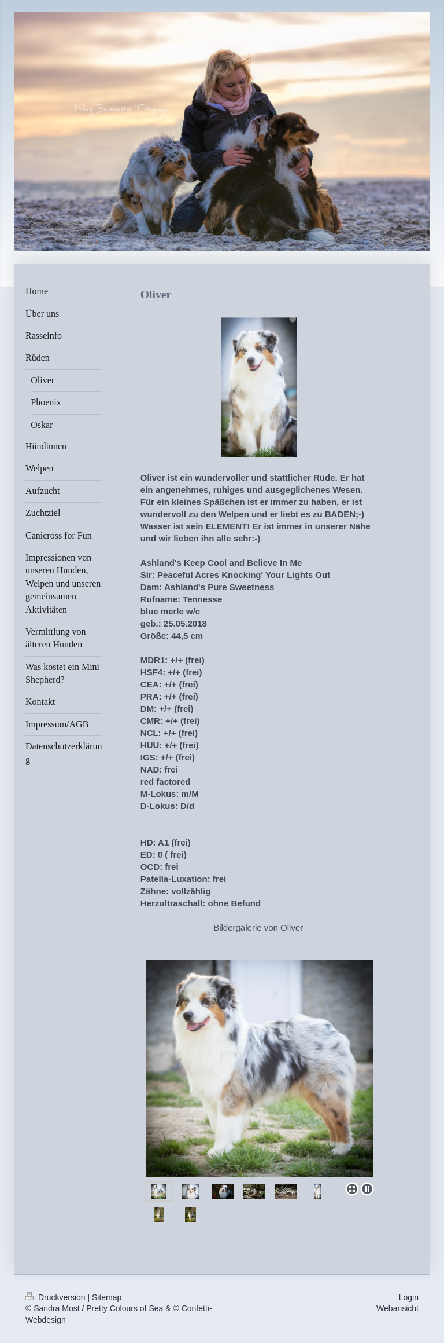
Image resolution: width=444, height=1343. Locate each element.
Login (409, 1297)
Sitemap (106, 1297)
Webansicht (397, 1308)
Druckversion (56, 1297)
